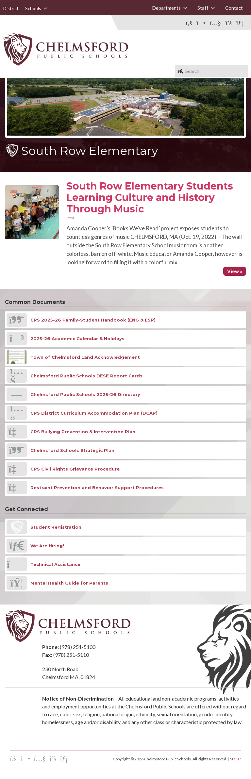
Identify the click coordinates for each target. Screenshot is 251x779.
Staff (206, 8)
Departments (170, 8)
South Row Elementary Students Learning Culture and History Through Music (149, 197)
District (11, 8)
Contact (234, 8)
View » (234, 271)
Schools (36, 8)
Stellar (235, 758)
